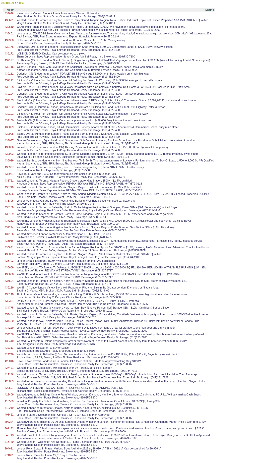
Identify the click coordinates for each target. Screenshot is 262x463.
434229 (9, 327)
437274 (9, 227)
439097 (9, 140)
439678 (9, 13)
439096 (9, 147)
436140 (9, 294)
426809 (9, 381)
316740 (9, 441)
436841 (9, 247)
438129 (9, 214)
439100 (9, 120)
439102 (9, 107)
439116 (9, 67)
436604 (9, 280)
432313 (9, 347)
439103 (9, 100)
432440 (9, 341)
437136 (9, 234)
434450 (9, 321)
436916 (9, 240)
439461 (9, 33)
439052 (9, 153)
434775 (9, 307)
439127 (9, 60)
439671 (9, 20)
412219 (9, 408)
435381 (9, 301)
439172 (9, 53)
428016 (9, 361)
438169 (9, 207)
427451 (9, 367)
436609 (9, 267)
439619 (9, 26)
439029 (9, 160)
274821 (9, 455)
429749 (9, 354)
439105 (9, 87)
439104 (9, 93)
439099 (9, 127)
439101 (9, 113)
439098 (9, 133)
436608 (9, 274)
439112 (9, 73)
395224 (9, 421)
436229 (9, 287)
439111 (9, 80)
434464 (9, 314)
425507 (9, 387)
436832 (9, 254)
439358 (9, 40)
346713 (9, 435)
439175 (9, 46)
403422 (9, 414)
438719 (9, 187)
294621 (9, 448)
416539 (9, 401)
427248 (9, 374)
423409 (9, 394)
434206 (9, 334)
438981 (9, 173)
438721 (9, 180)
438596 (9, 194)
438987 (9, 167)
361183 (9, 428)
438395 (9, 200)
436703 (9, 260)
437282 (9, 220)
